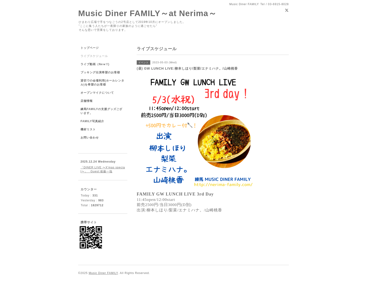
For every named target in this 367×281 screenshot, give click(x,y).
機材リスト (88, 129)
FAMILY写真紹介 (92, 121)
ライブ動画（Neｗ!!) (95, 64)
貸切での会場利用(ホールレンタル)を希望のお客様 (102, 82)
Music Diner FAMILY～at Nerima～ (147, 13)
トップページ (90, 48)
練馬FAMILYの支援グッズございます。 (101, 111)
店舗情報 (87, 101)
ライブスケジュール (94, 56)
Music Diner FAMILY (103, 273)
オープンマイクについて (97, 92)
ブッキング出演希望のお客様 (100, 72)
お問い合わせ (90, 137)
